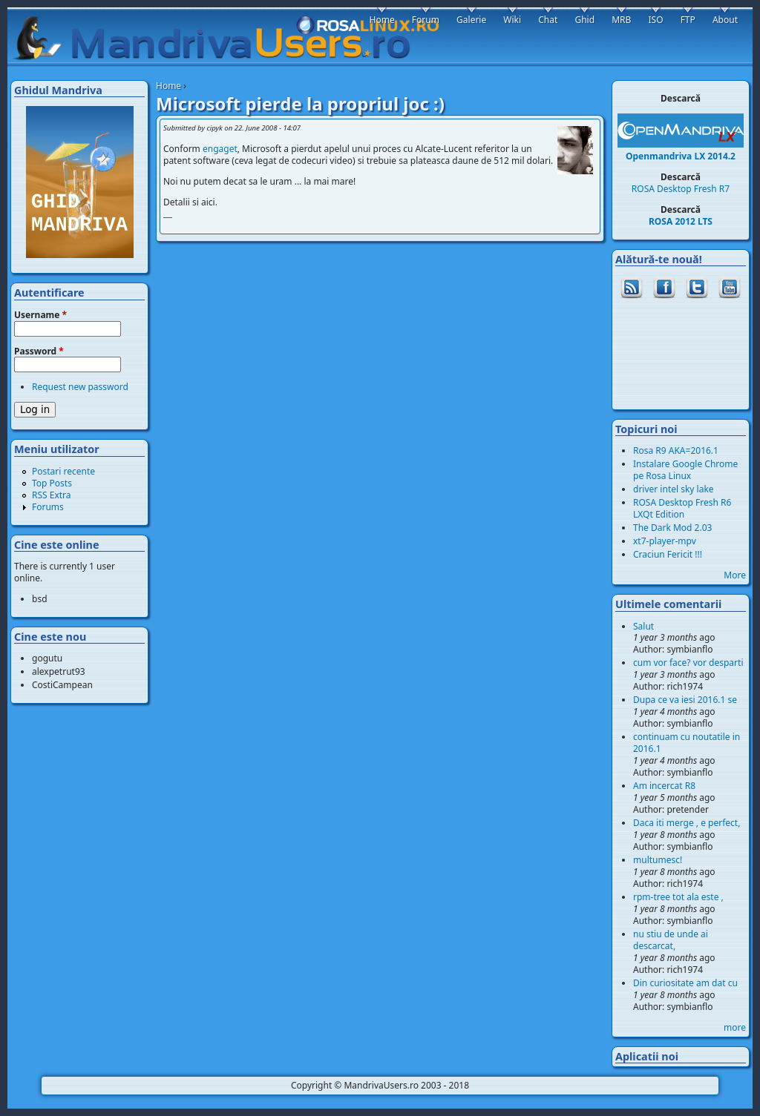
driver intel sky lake (673, 489)
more (735, 1027)
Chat (547, 19)
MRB (621, 19)
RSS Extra (51, 495)
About (725, 19)
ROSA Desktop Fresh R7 (681, 188)
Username (40, 315)
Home (168, 85)
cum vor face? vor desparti (688, 662)
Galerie (471, 19)
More (735, 575)
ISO (655, 19)
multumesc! (657, 859)
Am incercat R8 (664, 785)
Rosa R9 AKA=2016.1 (675, 450)
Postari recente (63, 471)
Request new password (80, 386)
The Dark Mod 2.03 (672, 527)
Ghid (584, 19)
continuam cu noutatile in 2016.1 (686, 742)
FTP (688, 19)
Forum (425, 19)
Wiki (512, 19)
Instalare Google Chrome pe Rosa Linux (685, 470)
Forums (48, 507)
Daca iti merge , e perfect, (686, 822)
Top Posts (52, 483)
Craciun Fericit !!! (667, 554)
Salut (643, 626)
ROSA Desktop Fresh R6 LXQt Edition (682, 508)
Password (39, 351)
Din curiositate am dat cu (685, 983)
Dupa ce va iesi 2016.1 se (685, 699)
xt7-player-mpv (664, 541)
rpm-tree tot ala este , (678, 897)
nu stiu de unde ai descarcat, (670, 940)
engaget (220, 148)
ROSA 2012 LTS (680, 221)
